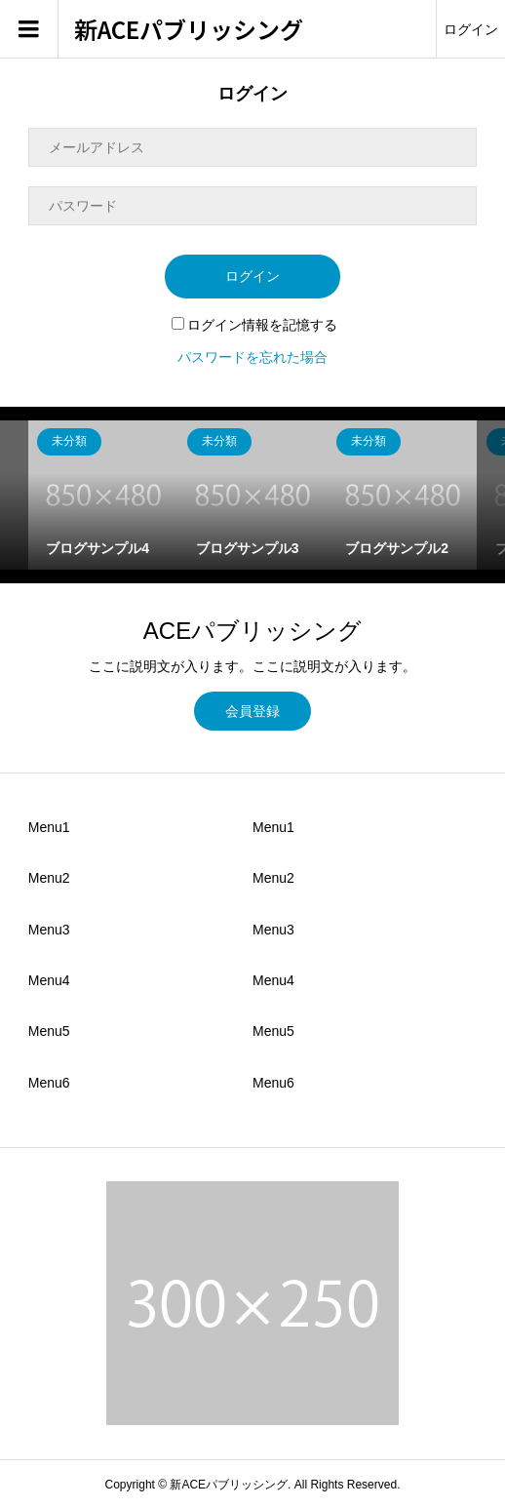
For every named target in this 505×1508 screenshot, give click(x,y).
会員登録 (252, 711)
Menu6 (49, 1083)
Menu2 (49, 878)
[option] (102, 495)
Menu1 (49, 827)
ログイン (471, 29)
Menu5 (49, 1031)
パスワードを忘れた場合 (252, 357)
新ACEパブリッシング (188, 30)
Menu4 (49, 980)
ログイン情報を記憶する (254, 325)
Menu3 (49, 929)
